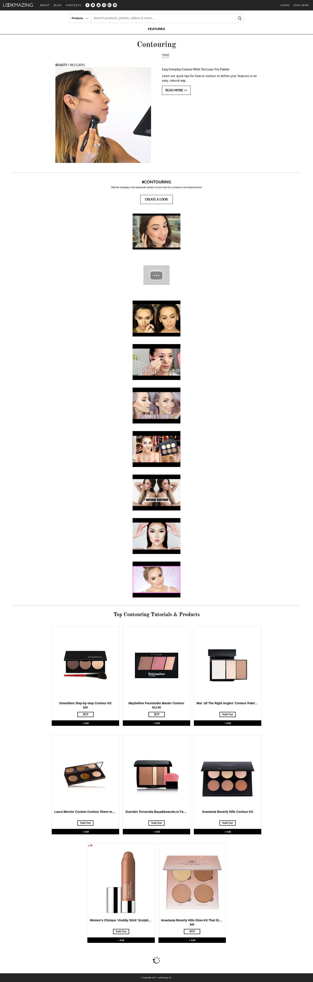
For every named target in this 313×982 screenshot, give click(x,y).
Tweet (165, 54)
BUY (85, 714)
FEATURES (156, 29)
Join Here (301, 5)
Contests (73, 5)
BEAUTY (61, 65)
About (45, 5)
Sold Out (227, 714)
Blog (58, 5)
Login (285, 5)
